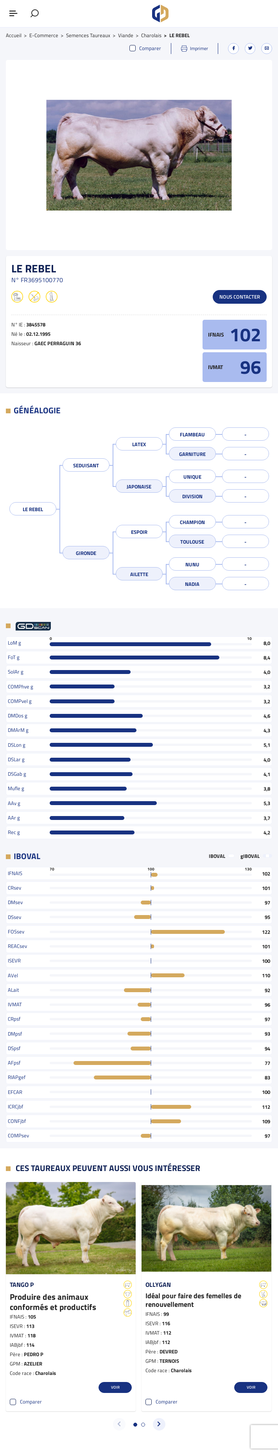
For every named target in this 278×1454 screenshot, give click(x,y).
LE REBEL (33, 509)
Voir (115, 1387)
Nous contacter (239, 297)
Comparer (145, 48)
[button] (135, 1425)
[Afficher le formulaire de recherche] (34, 13)
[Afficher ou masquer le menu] (13, 13)
